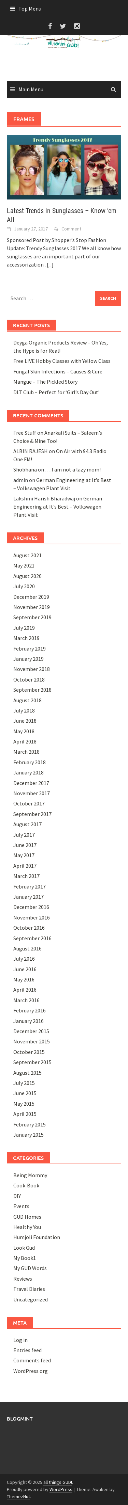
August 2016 (27, 948)
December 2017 (31, 783)
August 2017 (27, 824)
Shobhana (25, 469)
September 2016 (32, 938)
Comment (71, 229)
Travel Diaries (29, 1288)
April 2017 (25, 865)
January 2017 (28, 896)
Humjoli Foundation (36, 1237)
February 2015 (29, 1124)
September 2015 (32, 1062)
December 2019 (31, 596)
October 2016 (29, 927)
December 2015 (31, 1031)
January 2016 (28, 1021)
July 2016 (24, 958)
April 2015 (25, 1113)
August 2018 (27, 700)
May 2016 (23, 979)
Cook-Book (26, 1185)
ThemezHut (18, 1496)
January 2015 (28, 1134)
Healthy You (27, 1226)
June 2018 (25, 720)
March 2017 (26, 875)
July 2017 (24, 834)
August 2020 (27, 576)
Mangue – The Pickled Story (45, 381)
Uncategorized (30, 1299)
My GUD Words (30, 1268)
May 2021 (23, 565)
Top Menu (29, 8)
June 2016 (25, 969)
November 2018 (31, 669)
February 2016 (29, 1010)
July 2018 (24, 710)
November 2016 (31, 917)
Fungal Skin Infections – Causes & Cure (57, 371)
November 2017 (31, 793)
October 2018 (29, 679)
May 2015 (23, 1103)
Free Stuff (24, 432)
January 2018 (28, 772)
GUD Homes (27, 1216)
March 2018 (26, 751)
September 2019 (32, 617)
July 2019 (24, 627)
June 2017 (25, 845)
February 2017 (29, 886)
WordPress (60, 1489)
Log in (20, 1339)
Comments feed (32, 1360)
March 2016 (26, 1000)
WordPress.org (30, 1370)
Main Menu (30, 89)
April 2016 (25, 989)
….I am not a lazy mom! (73, 469)
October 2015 (29, 1051)
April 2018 (25, 741)
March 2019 (26, 638)
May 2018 (23, 731)
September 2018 (32, 689)
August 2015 (27, 1072)
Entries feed (27, 1350)
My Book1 (24, 1257)
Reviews (22, 1278)
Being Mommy (30, 1175)
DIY (17, 1195)
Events (21, 1206)
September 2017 (32, 814)
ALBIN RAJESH (30, 451)
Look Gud (24, 1247)
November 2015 (31, 1041)
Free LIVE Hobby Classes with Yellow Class (62, 360)
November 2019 (31, 607)
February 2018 (29, 762)
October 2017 (29, 803)
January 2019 (28, 658)
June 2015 (25, 1093)
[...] (50, 264)
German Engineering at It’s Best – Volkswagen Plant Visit (57, 506)
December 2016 (31, 906)
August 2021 (27, 555)
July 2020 (24, 586)
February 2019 (29, 648)
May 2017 (23, 855)
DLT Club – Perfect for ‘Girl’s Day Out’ (56, 392)
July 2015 (24, 1082)
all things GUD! (57, 1482)
